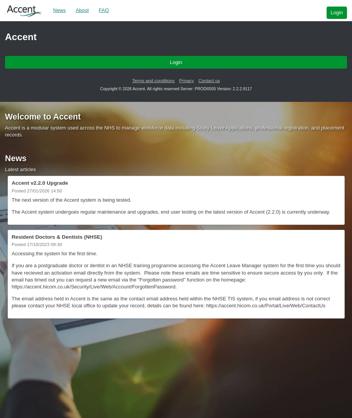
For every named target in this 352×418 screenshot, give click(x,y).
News (59, 10)
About (82, 10)
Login (336, 12)
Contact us (209, 80)
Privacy (186, 80)
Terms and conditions (153, 80)
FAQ (104, 10)
